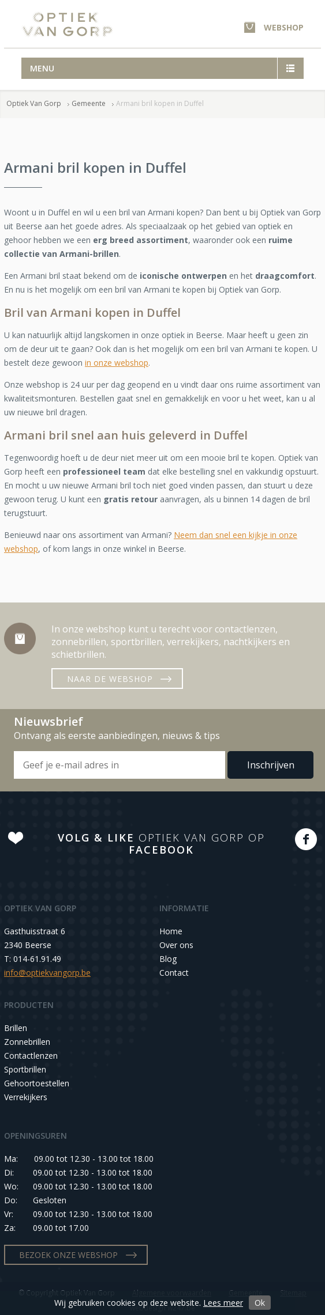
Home (170, 931)
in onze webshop (116, 362)
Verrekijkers (25, 1097)
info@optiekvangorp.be (47, 972)
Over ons (176, 944)
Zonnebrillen (27, 1041)
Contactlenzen (31, 1055)
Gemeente (89, 103)
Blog (168, 958)
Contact (174, 972)
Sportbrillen (25, 1069)
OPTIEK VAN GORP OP (161, 844)
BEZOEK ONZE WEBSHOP (68, 1254)
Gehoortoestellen (36, 1083)
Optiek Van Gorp (67, 24)
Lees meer (223, 1302)
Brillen (15, 1027)
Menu (42, 68)
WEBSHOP (284, 27)
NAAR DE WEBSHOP (110, 678)
